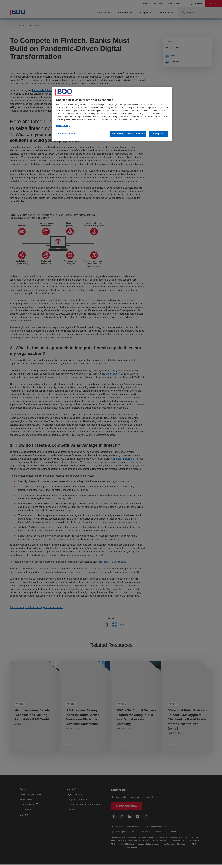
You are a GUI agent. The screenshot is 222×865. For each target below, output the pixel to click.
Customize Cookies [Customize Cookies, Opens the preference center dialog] (66, 133)
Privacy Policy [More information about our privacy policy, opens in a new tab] (63, 125)
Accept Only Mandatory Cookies (128, 134)
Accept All (158, 134)
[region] (112, 113)
